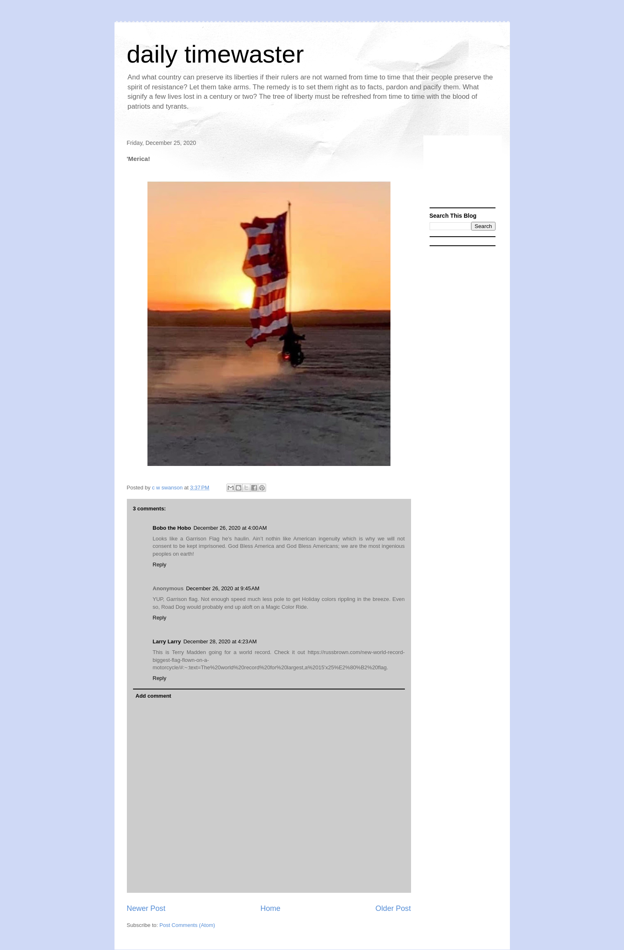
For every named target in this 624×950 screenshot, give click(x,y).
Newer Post (146, 908)
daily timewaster (215, 54)
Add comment (153, 696)
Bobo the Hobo (172, 528)
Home (270, 908)
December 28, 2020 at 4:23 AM (220, 641)
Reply (159, 564)
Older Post (393, 908)
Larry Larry (167, 641)
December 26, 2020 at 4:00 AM (230, 528)
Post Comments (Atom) (187, 925)
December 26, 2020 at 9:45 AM (222, 588)
